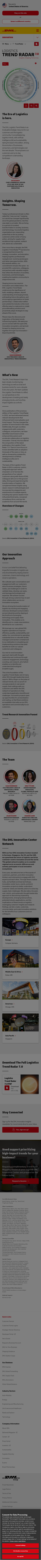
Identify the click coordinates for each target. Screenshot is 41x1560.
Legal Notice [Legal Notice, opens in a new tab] (21, 1541)
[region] (20, 1534)
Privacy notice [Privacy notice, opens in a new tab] (14, 1541)
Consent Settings (21, 1545)
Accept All (20, 1556)
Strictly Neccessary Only (20, 1551)
